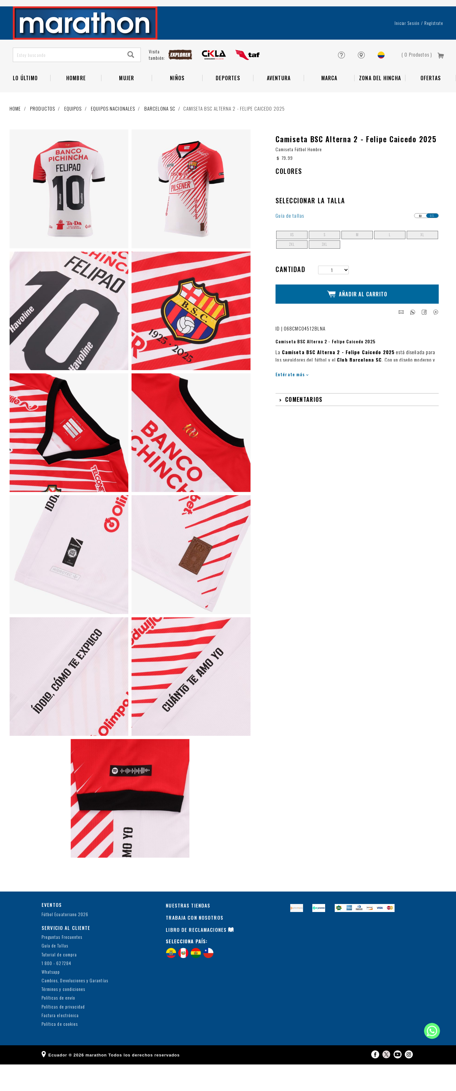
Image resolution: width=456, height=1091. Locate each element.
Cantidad (290, 295)
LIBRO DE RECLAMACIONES (196, 956)
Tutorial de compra (59, 981)
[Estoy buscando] (67, 76)
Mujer (126, 99)
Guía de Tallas (55, 972)
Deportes (228, 99)
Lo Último (25, 99)
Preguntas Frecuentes (62, 963)
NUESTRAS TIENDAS (188, 931)
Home (15, 129)
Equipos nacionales (113, 129)
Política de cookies (60, 1050)
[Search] (130, 76)
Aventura (279, 99)
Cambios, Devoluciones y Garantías (75, 1007)
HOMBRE (76, 99)
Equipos (73, 129)
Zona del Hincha (380, 99)
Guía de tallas (290, 242)
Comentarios (304, 420)
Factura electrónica (60, 1042)
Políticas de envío (58, 1024)
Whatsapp (51, 998)
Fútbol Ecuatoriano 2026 (65, 940)
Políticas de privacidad (63, 1033)
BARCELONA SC (160, 129)
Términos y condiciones (63, 1015)
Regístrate (433, 44)
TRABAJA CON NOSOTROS (194, 943)
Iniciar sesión (407, 44)
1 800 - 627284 (56, 990)
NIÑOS (177, 99)
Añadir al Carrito (357, 318)
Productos (42, 129)
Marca (329, 99)
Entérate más (292, 395)
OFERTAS (430, 99)
